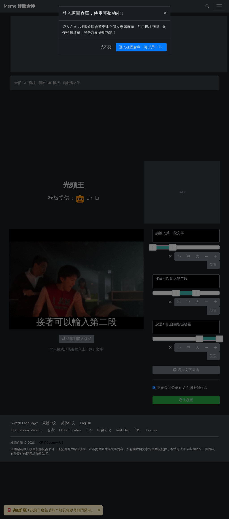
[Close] (165, 12)
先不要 (106, 47)
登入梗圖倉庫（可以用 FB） (141, 47)
